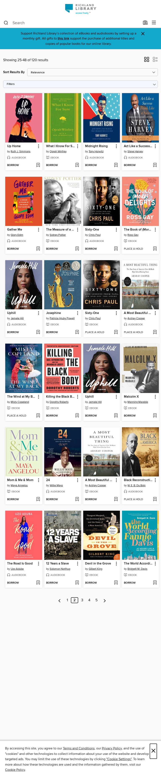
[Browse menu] (154, 23)
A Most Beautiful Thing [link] (138, 313)
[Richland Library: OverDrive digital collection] (80, 9)
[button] (146, 61)
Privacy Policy (112, 748)
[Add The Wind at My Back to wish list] (38, 416)
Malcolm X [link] (131, 397)
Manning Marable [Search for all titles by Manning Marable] (137, 402)
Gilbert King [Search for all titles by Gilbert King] (95, 569)
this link (63, 38)
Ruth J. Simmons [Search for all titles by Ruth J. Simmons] (20, 151)
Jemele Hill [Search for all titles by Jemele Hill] (17, 318)
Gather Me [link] (14, 230)
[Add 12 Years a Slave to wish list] (77, 583)
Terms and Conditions (79, 748)
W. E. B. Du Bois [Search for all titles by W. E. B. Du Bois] (136, 485)
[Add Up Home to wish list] (38, 165)
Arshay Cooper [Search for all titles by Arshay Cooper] (136, 318)
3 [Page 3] (82, 600)
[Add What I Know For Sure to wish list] (77, 165)
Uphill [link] (11, 313)
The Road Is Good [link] (20, 564)
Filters (11, 84)
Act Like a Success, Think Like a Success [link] (138, 146)
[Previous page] (60, 600)
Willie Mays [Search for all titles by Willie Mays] (56, 485)
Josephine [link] (53, 313)
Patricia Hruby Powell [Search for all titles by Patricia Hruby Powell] (62, 318)
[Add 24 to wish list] (77, 499)
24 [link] (48, 480)
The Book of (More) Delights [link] (138, 230)
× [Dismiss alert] (143, 33)
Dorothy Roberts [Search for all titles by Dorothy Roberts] (59, 402)
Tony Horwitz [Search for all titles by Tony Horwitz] (96, 151)
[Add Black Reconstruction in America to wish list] (154, 499)
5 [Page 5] (96, 600)
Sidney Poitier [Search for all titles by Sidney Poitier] (58, 235)
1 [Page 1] (67, 600)
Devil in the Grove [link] (98, 564)
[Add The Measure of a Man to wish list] (77, 249)
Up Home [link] (14, 146)
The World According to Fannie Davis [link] (138, 564)
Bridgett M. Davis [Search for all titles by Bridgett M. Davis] (137, 569)
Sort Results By (14, 72)
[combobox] (72, 23)
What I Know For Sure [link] (60, 146)
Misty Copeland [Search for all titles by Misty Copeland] (20, 402)
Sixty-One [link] (92, 230)
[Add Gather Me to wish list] (38, 249)
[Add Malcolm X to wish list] (154, 416)
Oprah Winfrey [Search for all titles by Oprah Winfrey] (58, 151)
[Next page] (105, 600)
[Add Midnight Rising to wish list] (115, 165)
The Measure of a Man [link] (60, 230)
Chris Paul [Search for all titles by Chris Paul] (95, 235)
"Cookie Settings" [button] (118, 759)
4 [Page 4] (89, 600)
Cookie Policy (15, 770)
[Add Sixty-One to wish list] (115, 249)
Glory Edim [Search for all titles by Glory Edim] (17, 235)
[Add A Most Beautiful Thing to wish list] (154, 332)
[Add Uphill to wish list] (38, 332)
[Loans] (145, 23)
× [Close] (153, 751)
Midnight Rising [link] (96, 146)
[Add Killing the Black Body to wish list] (77, 416)
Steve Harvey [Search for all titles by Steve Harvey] (135, 151)
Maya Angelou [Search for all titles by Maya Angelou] (19, 485)
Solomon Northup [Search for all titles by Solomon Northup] (60, 569)
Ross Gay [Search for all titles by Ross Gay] (132, 235)
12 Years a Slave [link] (57, 564)
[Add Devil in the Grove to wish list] (115, 583)
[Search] (6, 23)
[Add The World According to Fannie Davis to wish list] (154, 583)
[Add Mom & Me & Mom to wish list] (38, 499)
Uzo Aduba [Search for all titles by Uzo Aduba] (17, 569)
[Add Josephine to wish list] (77, 332)
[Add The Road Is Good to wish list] (38, 583)
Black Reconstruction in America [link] (138, 480)
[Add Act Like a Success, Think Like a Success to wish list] (154, 165)
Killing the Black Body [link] (60, 397)
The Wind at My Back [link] (21, 397)
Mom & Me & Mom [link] (20, 480)
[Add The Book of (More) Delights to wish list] (154, 249)
